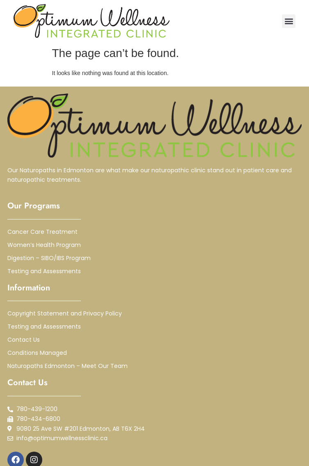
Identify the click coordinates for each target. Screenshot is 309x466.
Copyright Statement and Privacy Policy (64, 313)
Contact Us (23, 340)
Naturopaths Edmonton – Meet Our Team (67, 366)
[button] (288, 21)
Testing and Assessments (44, 271)
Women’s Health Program (44, 245)
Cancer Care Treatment (42, 232)
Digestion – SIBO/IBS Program (49, 258)
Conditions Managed (37, 353)
